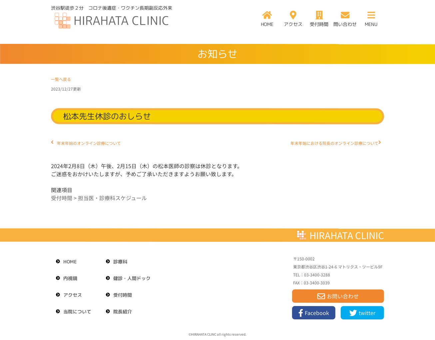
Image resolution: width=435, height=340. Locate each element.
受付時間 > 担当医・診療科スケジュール (99, 198)
